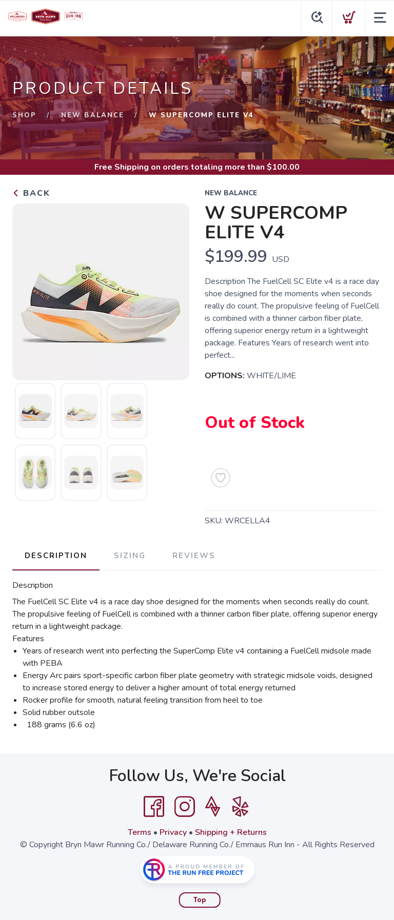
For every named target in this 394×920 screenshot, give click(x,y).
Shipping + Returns (231, 832)
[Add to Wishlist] (220, 477)
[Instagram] (184, 806)
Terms (139, 832)
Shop (24, 115)
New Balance (92, 115)
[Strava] (212, 806)
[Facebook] (154, 806)
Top (199, 900)
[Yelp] (240, 806)
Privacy (173, 832)
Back (31, 193)
